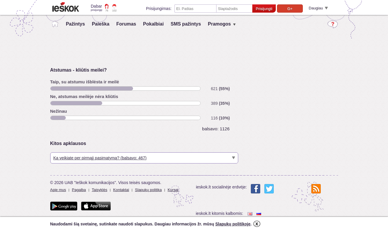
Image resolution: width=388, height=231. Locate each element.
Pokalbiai (153, 23)
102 (114, 10)
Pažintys (75, 23)
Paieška (101, 23)
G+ (290, 8)
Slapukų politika (148, 190)
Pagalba (79, 190)
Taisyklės (99, 190)
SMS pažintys (186, 23)
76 (106, 10)
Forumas (126, 23)
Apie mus (58, 190)
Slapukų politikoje (233, 224)
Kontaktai (121, 190)
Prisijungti (264, 8)
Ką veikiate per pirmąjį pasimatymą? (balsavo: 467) (100, 158)
